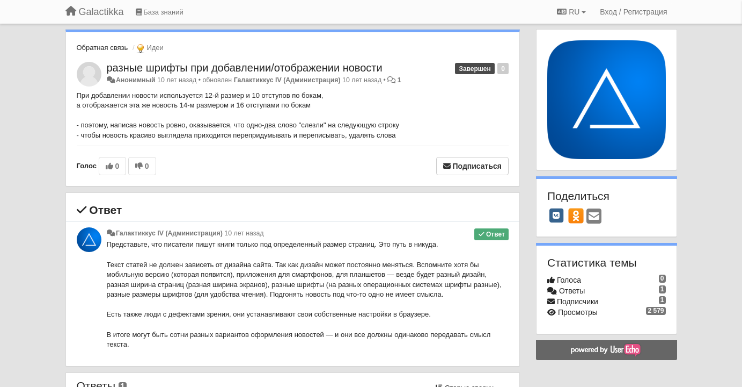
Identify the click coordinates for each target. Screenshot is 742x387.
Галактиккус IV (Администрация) (287, 80)
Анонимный (136, 80)
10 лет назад (243, 233)
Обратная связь (102, 48)
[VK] (556, 215)
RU (571, 12)
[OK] (576, 215)
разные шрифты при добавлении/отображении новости (245, 68)
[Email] (593, 216)
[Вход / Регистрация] (633, 12)
